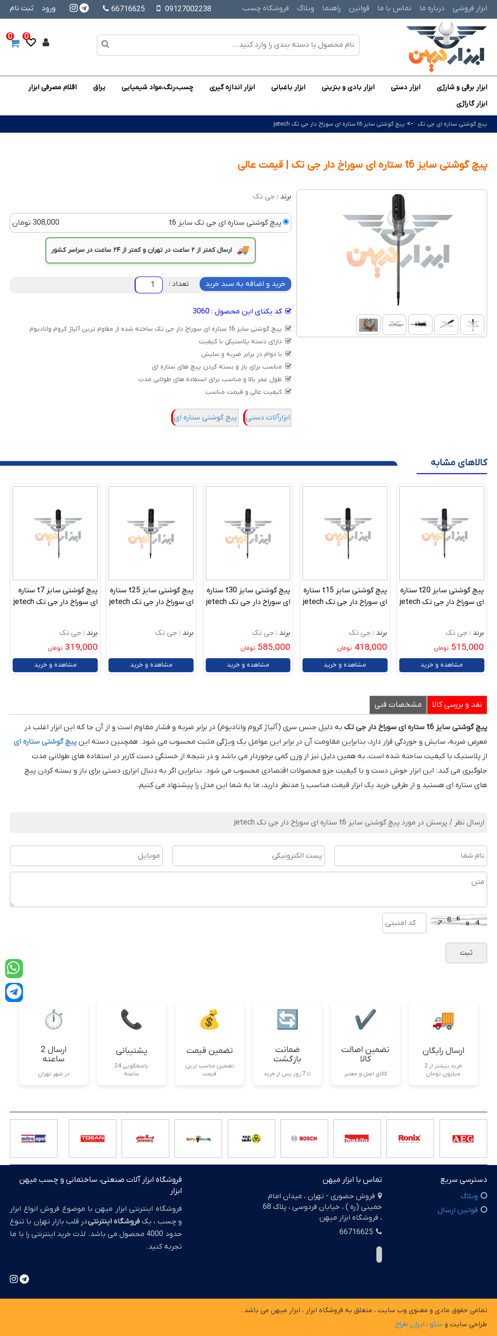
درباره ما (432, 8)
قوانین (359, 8)
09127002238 (188, 9)
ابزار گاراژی (471, 103)
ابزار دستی (405, 87)
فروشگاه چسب (265, 8)
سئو (436, 1324)
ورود (49, 8)
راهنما (331, 8)
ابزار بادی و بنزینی (348, 87)
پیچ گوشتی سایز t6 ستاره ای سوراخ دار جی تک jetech (339, 124)
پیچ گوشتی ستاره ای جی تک (452, 124)
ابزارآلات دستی (268, 417)
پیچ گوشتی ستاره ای (205, 417)
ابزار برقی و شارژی (462, 87)
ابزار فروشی (470, 8)
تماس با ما (394, 8)
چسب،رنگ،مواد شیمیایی (157, 87)
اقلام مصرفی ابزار (52, 87)
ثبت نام (22, 8)
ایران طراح (410, 1324)
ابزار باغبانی (288, 87)
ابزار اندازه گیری (232, 87)
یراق (99, 87)
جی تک (264, 196)
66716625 (124, 9)
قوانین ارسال (458, 1210)
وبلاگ (305, 8)
